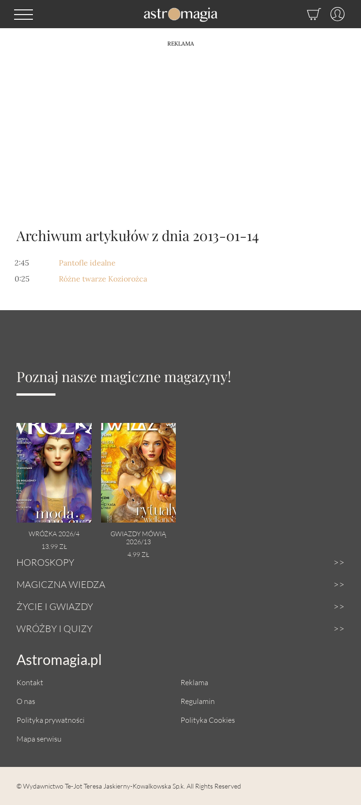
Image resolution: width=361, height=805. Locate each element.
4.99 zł (138, 554)
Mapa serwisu (39, 738)
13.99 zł (54, 546)
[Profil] (333, 14)
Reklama (194, 682)
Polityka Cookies (207, 719)
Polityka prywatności (50, 719)
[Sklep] (304, 14)
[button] (23, 14)
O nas (25, 700)
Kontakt (29, 682)
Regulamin (197, 700)
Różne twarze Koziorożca (103, 278)
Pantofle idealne (87, 262)
